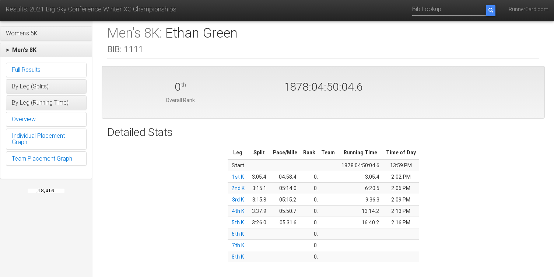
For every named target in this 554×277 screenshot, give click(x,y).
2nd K (237, 188)
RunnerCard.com (528, 9)
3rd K (237, 199)
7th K (237, 245)
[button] (46, 34)
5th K (238, 222)
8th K (238, 256)
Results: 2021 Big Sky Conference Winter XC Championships (91, 9)
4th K (237, 211)
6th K (238, 234)
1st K (237, 176)
